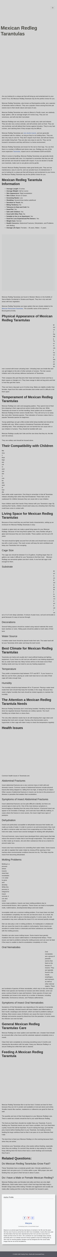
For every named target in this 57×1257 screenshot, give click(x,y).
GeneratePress (39, 1254)
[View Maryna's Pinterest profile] (28, 1217)
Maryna (28, 1223)
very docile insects (30, 133)
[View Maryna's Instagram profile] (32, 1217)
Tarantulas (16, 151)
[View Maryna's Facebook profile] (24, 1217)
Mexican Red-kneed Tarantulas (12, 308)
